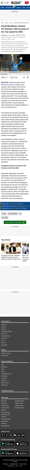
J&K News (3, 423)
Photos (3, 369)
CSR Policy (11, 466)
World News (4, 367)
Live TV (3, 340)
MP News (3, 410)
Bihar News (4, 401)
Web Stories (4, 345)
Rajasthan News (19, 403)
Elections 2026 (10, 7)
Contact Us (4, 324)
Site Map (5, 464)
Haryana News (5, 405)
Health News (4, 385)
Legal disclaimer (14, 464)
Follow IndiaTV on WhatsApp (15, 222)
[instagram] (10, 435)
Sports (6, 22)
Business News (5, 382)
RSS (21, 466)
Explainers (3, 380)
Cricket (11, 22)
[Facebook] (2, 435)
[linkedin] (18, 435)
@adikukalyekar (21, 35)
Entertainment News (6, 373)
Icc (20, 213)
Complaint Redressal (6, 331)
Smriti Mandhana (12, 213)
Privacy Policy (23, 464)
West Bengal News (19, 407)
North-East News (5, 412)
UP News (3, 416)
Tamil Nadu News (5, 414)
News (2, 22)
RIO (17, 466)
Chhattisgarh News (6, 419)
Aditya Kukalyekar (11, 35)
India (23, 7)
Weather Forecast (5, 353)
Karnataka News (5, 425)
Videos (18, 7)
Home (2, 7)
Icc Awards (5, 217)
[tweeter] (6, 435)
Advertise (3, 329)
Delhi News (4, 403)
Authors (3, 342)
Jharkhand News (5, 407)
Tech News (4, 378)
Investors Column (5, 336)
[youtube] (14, 435)
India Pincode (4, 355)
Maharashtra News (19, 401)
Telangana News (19, 405)
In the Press (4, 333)
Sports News (4, 376)
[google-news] (22, 435)
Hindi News (4, 338)
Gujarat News (4, 421)
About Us (3, 327)
